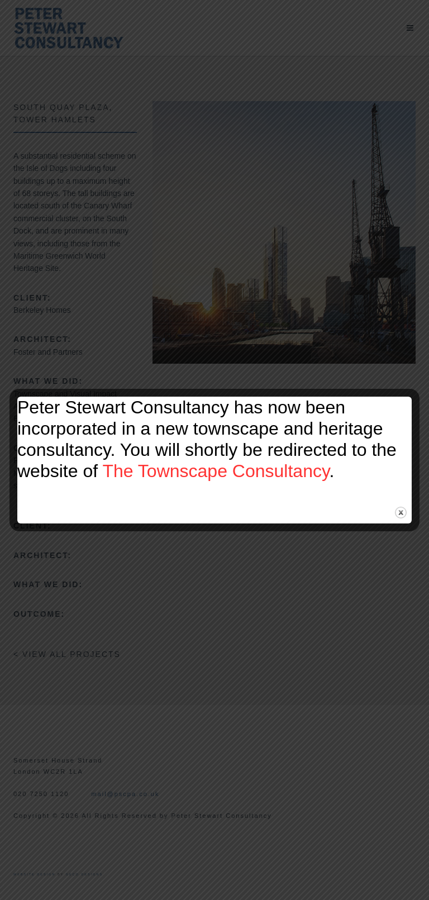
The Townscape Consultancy (215, 471)
